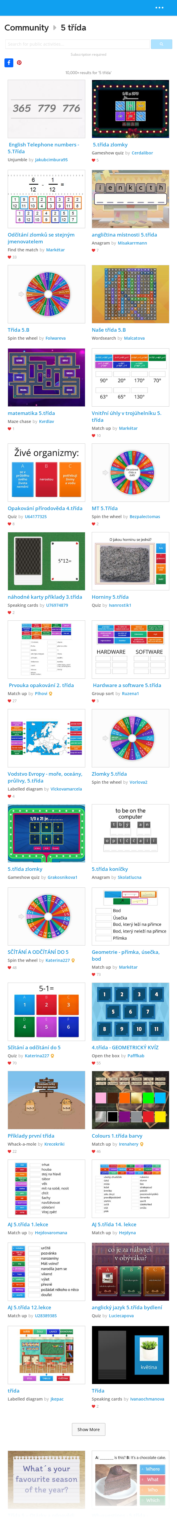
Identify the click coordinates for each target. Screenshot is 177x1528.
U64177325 (36, 516)
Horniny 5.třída (110, 596)
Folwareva (56, 338)
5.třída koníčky (110, 869)
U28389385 (46, 1315)
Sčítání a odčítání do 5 (34, 1047)
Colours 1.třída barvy (117, 1135)
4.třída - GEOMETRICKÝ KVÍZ (125, 1047)
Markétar (55, 250)
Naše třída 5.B (109, 329)
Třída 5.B (18, 329)
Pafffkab (136, 1055)
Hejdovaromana (51, 1232)
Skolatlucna (129, 877)
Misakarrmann (132, 243)
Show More (89, 1429)
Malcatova (134, 338)
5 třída (73, 27)
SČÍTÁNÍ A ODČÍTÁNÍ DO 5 (38, 952)
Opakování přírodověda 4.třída (45, 508)
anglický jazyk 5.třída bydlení (127, 1307)
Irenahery (129, 1144)
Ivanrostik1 (120, 605)
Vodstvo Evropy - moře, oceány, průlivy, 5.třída (46, 777)
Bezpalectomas (145, 516)
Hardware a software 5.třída (126, 685)
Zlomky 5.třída (109, 773)
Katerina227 (58, 960)
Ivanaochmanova (147, 1399)
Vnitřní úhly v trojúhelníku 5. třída (127, 416)
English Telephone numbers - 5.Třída (44, 148)
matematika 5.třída (31, 413)
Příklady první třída (31, 1135)
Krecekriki (54, 1144)
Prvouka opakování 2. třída (41, 685)
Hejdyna (127, 1232)
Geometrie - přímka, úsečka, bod (126, 955)
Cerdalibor (142, 153)
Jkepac (57, 1399)
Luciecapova (121, 1315)
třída (14, 1390)
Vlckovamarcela (66, 789)
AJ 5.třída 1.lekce (28, 1224)
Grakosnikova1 (63, 877)
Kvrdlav (46, 421)
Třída (98, 1390)
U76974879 (57, 605)
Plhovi (41, 693)
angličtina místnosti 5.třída (124, 234)
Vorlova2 (138, 782)
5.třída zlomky (110, 144)
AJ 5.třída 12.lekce (29, 1307)
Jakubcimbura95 (51, 159)
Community (26, 27)
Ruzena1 (130, 693)
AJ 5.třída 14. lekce (114, 1224)
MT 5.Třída (105, 508)
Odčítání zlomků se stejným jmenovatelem (42, 238)
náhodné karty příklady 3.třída (45, 596)
